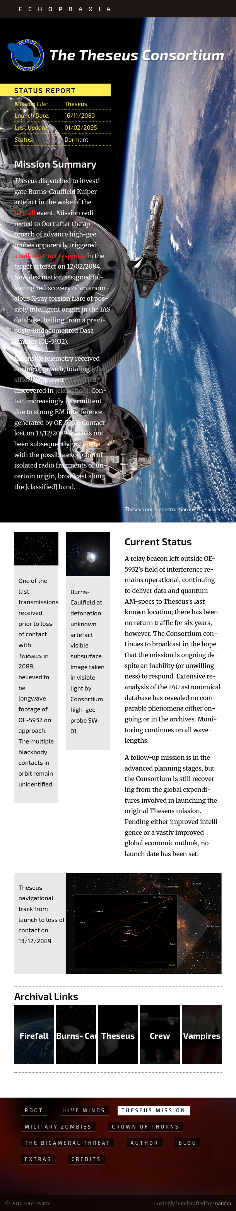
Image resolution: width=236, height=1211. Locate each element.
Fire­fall (25, 213)
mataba (222, 1203)
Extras (38, 1159)
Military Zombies (58, 1127)
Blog (188, 1143)
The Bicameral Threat (68, 1143)
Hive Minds (84, 1110)
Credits (86, 1159)
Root (34, 1110)
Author (144, 1143)
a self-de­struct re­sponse (50, 256)
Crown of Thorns (146, 1127)
